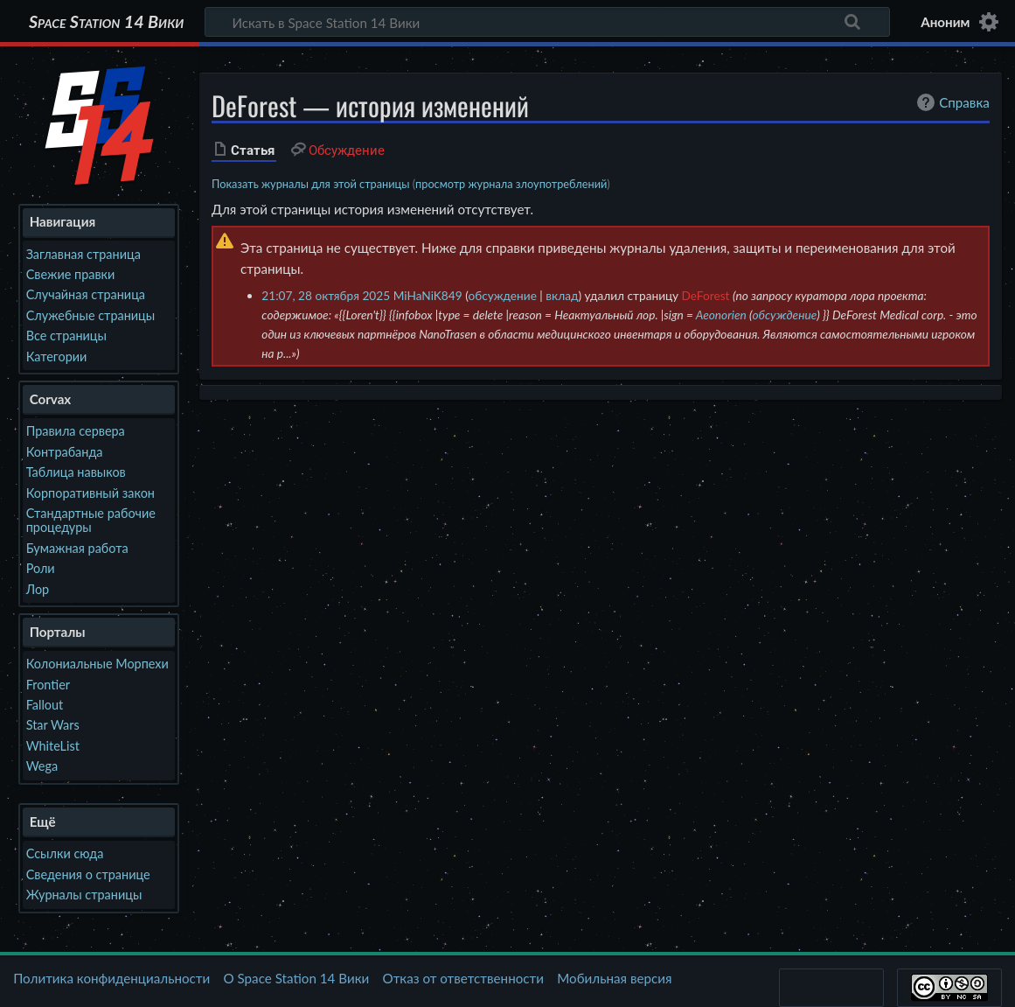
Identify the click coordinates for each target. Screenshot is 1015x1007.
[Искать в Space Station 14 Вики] (547, 22)
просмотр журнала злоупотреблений (511, 184)
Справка (951, 102)
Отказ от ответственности (463, 978)
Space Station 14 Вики (106, 22)
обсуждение (502, 295)
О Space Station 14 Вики (296, 978)
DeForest (706, 295)
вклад (562, 295)
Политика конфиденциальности (111, 978)
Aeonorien (721, 314)
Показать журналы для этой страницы (311, 184)
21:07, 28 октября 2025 (325, 295)
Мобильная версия (614, 978)
